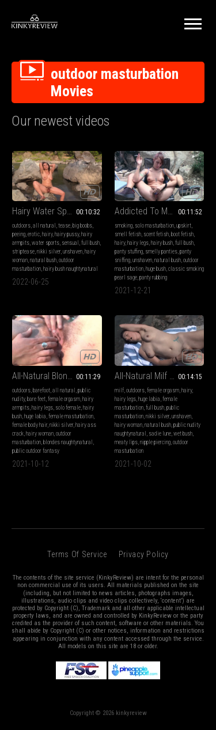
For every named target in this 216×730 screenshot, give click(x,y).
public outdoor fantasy (35, 451)
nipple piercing (155, 442)
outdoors (21, 225)
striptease (23, 251)
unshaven (72, 251)
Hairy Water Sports (47, 211)
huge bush (156, 269)
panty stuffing (129, 251)
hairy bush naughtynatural (70, 269)
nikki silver (48, 251)
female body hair (29, 425)
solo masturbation (154, 225)
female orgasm (64, 399)
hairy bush (162, 243)
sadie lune (160, 433)
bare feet (36, 399)
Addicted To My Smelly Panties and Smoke (159, 211)
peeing (18, 234)
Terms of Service (77, 554)
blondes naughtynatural (68, 442)
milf (119, 390)
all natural (44, 225)
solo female (68, 407)
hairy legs (138, 243)
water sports (45, 243)
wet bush (182, 433)
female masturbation (70, 416)
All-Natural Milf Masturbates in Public (159, 375)
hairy (47, 234)
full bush (90, 243)
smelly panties (161, 251)
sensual (70, 243)
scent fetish (156, 234)
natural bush (43, 260)
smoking (123, 225)
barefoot (41, 390)
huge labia (35, 416)
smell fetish (128, 234)
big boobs (82, 225)
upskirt (183, 225)
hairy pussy (67, 234)
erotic (34, 234)
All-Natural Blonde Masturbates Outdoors (57, 375)
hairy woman (40, 433)
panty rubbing (153, 277)
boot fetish (182, 234)
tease (64, 225)
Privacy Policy (144, 554)
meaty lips (126, 442)
